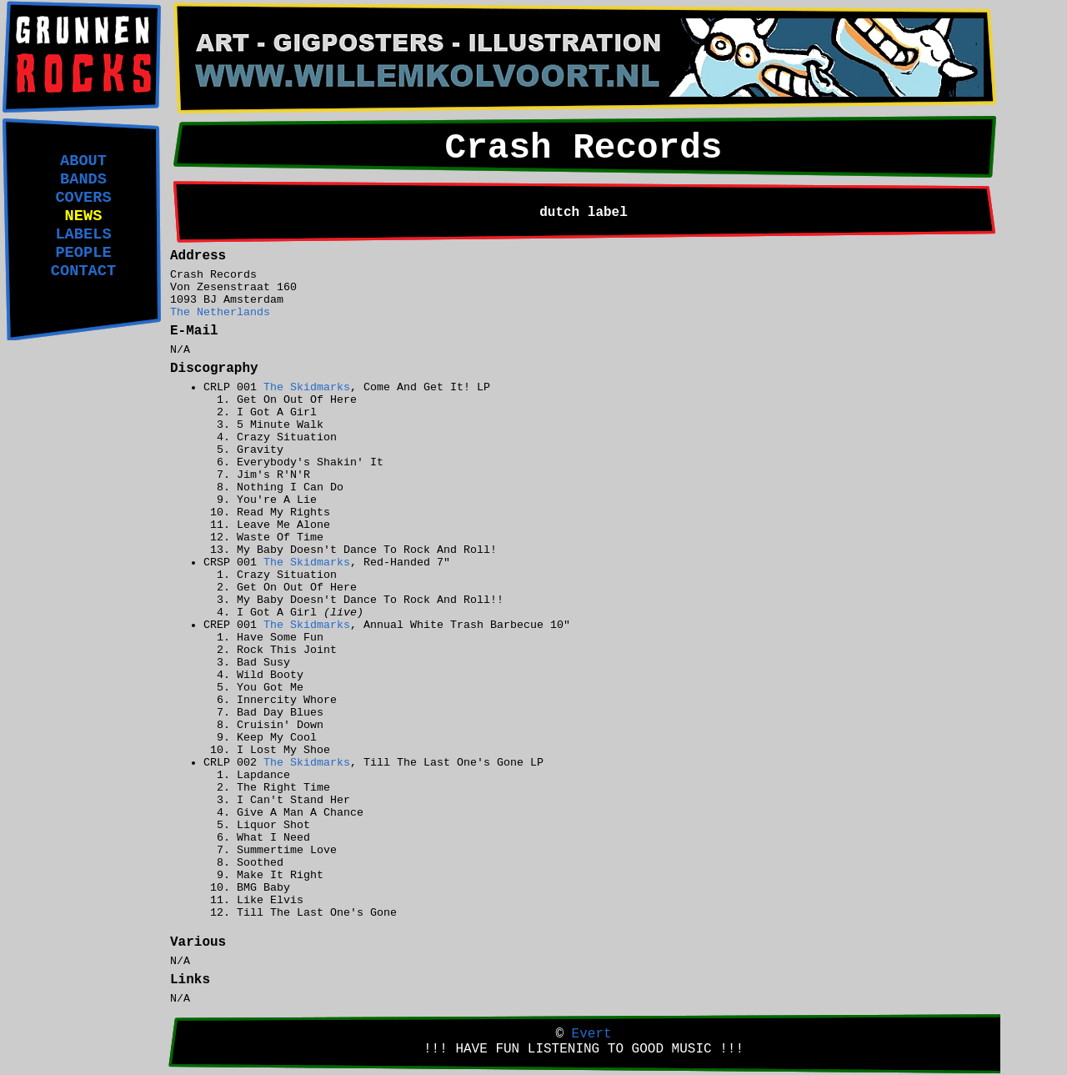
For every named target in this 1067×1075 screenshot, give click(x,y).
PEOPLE (83, 253)
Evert (592, 1034)
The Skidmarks (306, 387)
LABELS (83, 234)
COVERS (83, 197)
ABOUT (83, 161)
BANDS (83, 179)
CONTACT (83, 271)
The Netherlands (220, 312)
